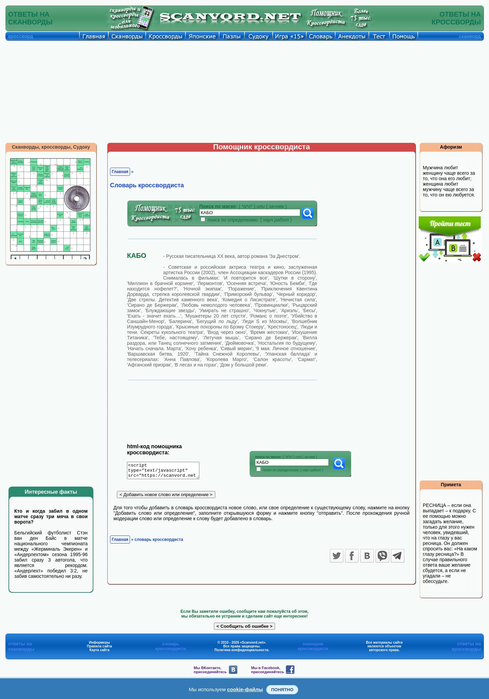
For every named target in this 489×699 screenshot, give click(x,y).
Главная (120, 171)
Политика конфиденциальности (241, 650)
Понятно (282, 689)
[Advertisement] (244, 91)
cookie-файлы (245, 689)
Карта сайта (99, 650)
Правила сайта (99, 646)
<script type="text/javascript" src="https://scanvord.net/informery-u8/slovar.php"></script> (167, 471)
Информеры (99, 642)
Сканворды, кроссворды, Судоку (51, 147)
